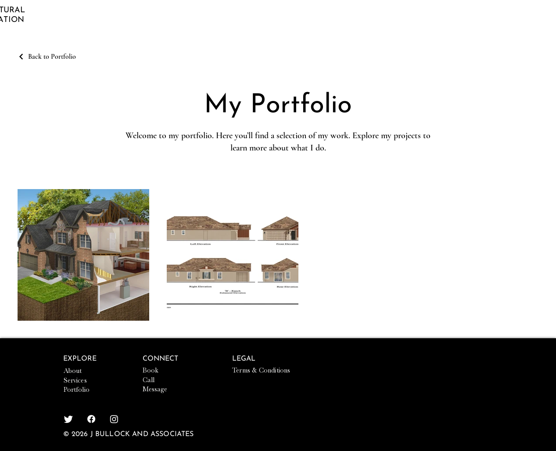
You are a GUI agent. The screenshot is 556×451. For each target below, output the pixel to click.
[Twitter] (68, 419)
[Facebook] (91, 419)
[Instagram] (114, 419)
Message (155, 389)
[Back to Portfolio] (47, 56)
